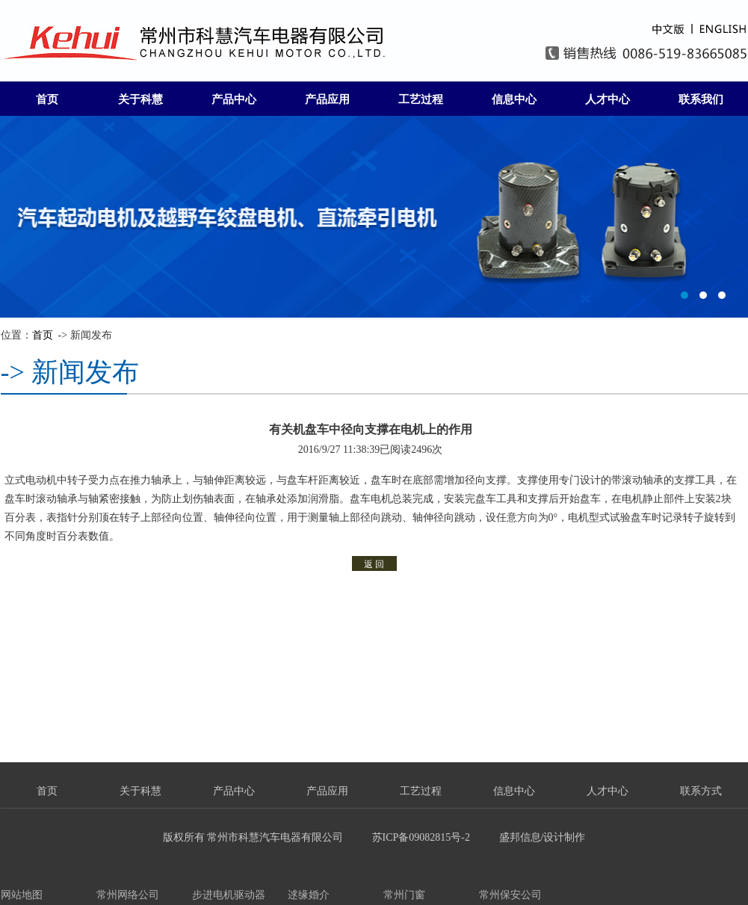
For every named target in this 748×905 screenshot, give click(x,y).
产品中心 (233, 99)
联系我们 (701, 99)
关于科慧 (140, 99)
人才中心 (607, 99)
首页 (47, 99)
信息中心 (514, 99)
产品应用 (327, 99)
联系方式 (701, 791)
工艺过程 (420, 99)
